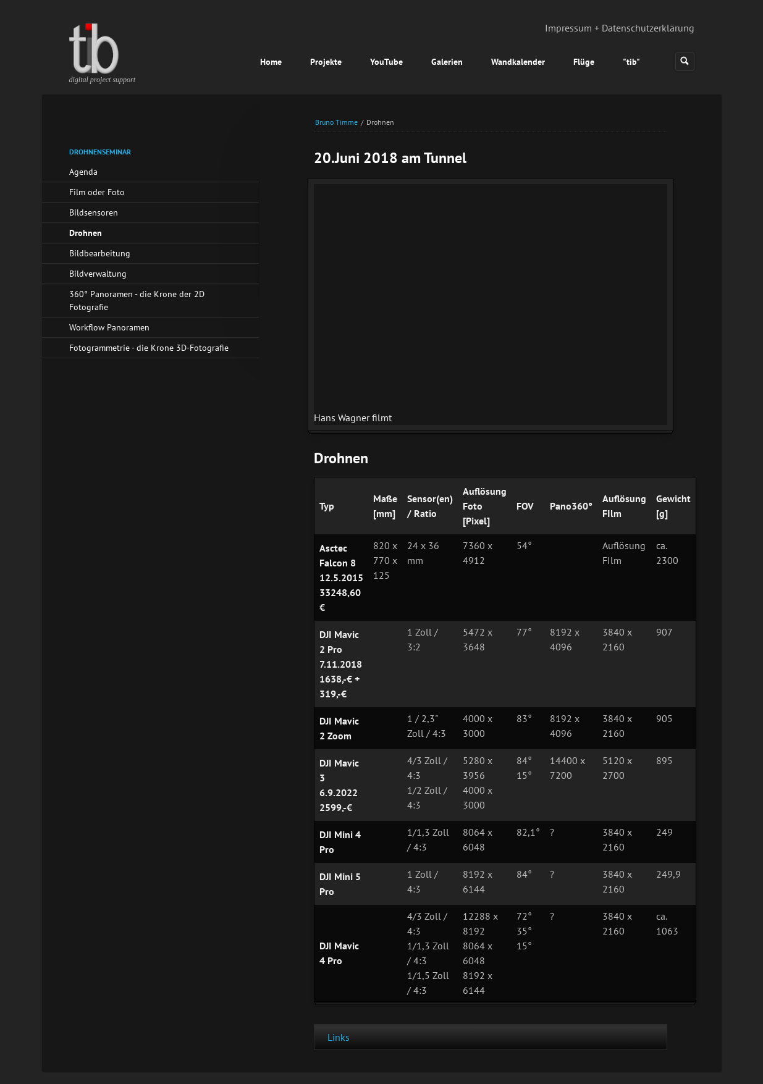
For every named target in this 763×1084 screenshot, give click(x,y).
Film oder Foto (97, 192)
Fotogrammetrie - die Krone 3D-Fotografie (149, 347)
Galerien (447, 61)
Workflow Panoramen (109, 327)
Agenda (83, 171)
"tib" (631, 61)
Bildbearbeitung (99, 253)
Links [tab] (338, 1037)
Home (271, 61)
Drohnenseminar (100, 151)
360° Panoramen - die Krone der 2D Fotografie (136, 300)
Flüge (583, 61)
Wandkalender (518, 61)
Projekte (326, 61)
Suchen (685, 61)
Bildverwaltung (98, 273)
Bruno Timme (336, 122)
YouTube (386, 61)
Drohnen (85, 232)
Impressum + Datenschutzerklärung (619, 28)
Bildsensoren (93, 212)
